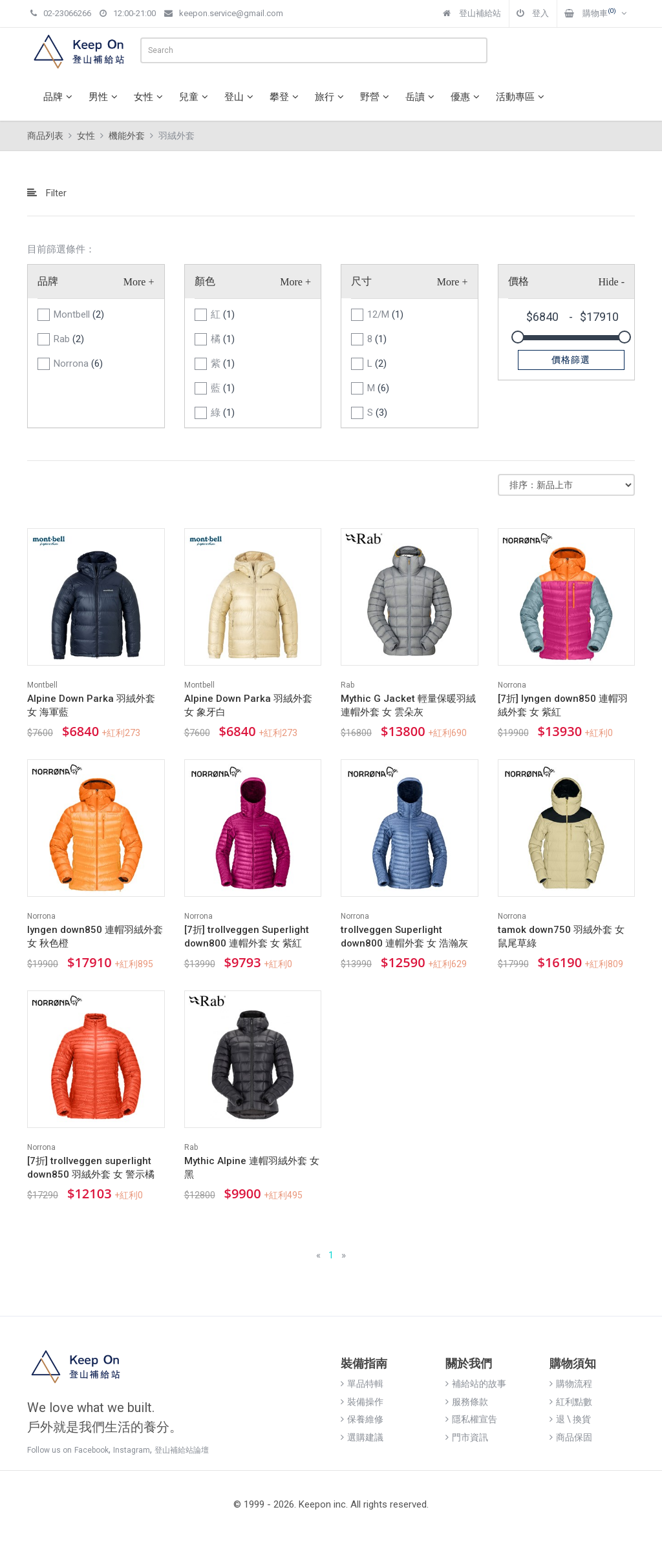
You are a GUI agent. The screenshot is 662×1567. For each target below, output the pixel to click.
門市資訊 (466, 1437)
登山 (240, 97)
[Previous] (318, 1255)
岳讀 (421, 97)
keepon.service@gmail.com (223, 13)
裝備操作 (362, 1402)
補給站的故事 (475, 1383)
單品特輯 (362, 1383)
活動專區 (522, 97)
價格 (518, 281)
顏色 (205, 281)
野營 (376, 97)
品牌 (59, 97)
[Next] (343, 1255)
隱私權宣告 (471, 1419)
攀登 (286, 97)
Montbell (79, 314)
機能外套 (127, 135)
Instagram (131, 1450)
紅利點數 (571, 1402)
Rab (69, 339)
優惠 (467, 97)
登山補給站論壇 (182, 1450)
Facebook (91, 1450)
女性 (150, 97)
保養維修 (362, 1419)
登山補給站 (472, 13)
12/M (385, 314)
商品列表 (45, 135)
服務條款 (466, 1402)
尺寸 (361, 281)
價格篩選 (570, 359)
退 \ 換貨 (570, 1419)
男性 (105, 97)
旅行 (331, 97)
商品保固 (571, 1437)
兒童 (195, 97)
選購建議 (362, 1437)
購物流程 (571, 1383)
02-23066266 (60, 13)
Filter (47, 193)
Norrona (78, 363)
